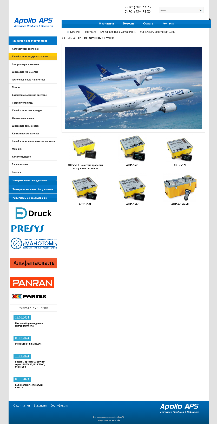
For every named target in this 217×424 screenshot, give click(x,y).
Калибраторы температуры (27, 110)
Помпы (16, 87)
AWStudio (116, 420)
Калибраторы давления (25, 48)
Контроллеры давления (25, 64)
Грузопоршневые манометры (28, 79)
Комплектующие (21, 156)
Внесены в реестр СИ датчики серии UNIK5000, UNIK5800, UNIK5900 (30, 364)
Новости (128, 23)
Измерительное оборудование (29, 180)
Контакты (168, 23)
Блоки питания (20, 164)
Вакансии (40, 405)
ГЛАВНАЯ (73, 32)
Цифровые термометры (25, 125)
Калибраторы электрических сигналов (33, 141)
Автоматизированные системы (29, 95)
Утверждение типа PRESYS (28, 343)
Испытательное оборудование (29, 197)
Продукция (90, 32)
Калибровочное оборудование (29, 40)
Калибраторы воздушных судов (30, 56)
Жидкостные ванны (23, 118)
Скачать (148, 23)
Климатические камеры (25, 133)
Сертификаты (59, 405)
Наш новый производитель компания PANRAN (29, 324)
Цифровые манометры (25, 71)
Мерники (17, 149)
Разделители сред (22, 102)
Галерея (16, 172)
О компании (106, 23)
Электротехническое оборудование (32, 189)
